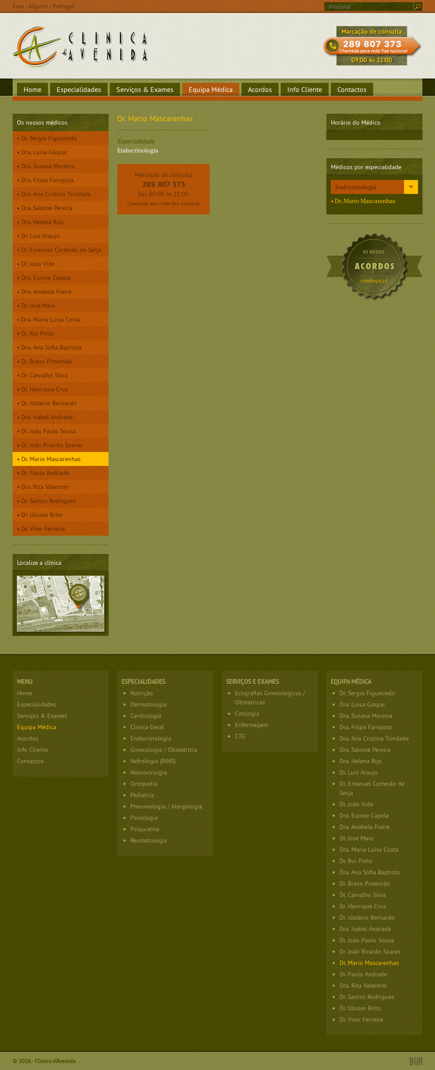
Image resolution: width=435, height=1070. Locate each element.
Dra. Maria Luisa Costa (50, 319)
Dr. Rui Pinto (37, 333)
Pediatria (142, 795)
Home (32, 89)
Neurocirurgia (148, 772)
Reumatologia (148, 840)
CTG (240, 736)
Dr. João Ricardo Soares (51, 445)
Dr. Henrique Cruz (44, 389)
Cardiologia (145, 716)
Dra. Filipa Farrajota (47, 180)
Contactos (352, 89)
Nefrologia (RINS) (153, 761)
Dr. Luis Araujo (40, 236)
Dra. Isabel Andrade (47, 417)
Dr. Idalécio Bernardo (49, 403)
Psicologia (144, 818)
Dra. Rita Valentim (44, 487)
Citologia (247, 713)
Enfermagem (251, 725)
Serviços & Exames (144, 89)
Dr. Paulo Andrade (45, 473)
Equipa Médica (211, 89)
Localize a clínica (61, 603)
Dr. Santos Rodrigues (48, 501)
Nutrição (141, 693)
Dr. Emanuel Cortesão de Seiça (61, 250)
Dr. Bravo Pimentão (46, 361)
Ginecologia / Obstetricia (163, 750)
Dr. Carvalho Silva (44, 375)
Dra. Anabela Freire (46, 292)
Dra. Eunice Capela (46, 278)
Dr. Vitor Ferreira (43, 529)
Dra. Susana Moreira (47, 166)
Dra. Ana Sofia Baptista (51, 347)
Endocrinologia (355, 187)
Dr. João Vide (38, 264)
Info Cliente (304, 89)
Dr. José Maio (38, 305)
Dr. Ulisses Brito (42, 515)
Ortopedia (143, 784)
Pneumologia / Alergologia (166, 806)
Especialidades (79, 89)
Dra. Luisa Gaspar (44, 152)
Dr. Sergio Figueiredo (49, 138)
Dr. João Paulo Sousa (48, 431)
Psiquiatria (144, 829)
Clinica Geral (147, 727)
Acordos (260, 89)
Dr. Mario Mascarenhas (51, 459)
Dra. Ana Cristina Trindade (56, 194)
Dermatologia (148, 704)
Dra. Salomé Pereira (46, 208)
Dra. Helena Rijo (42, 222)
